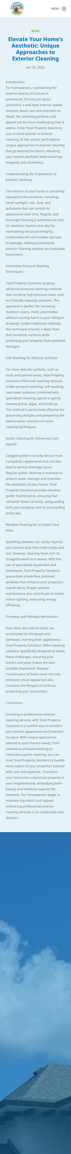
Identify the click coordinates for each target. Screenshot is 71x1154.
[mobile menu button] (64, 8)
